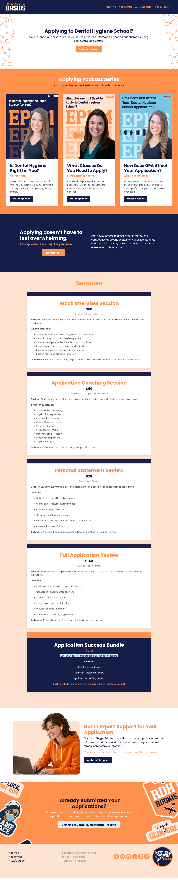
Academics (125, 7)
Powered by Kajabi (164, 873)
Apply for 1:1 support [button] (98, 761)
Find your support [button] (89, 49)
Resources (163, 7)
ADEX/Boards (143, 7)
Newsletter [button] (53, 254)
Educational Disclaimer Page (79, 854)
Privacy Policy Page (73, 858)
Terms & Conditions (74, 862)
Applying (111, 7)
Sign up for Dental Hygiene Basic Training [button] (89, 826)
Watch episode (21, 200)
